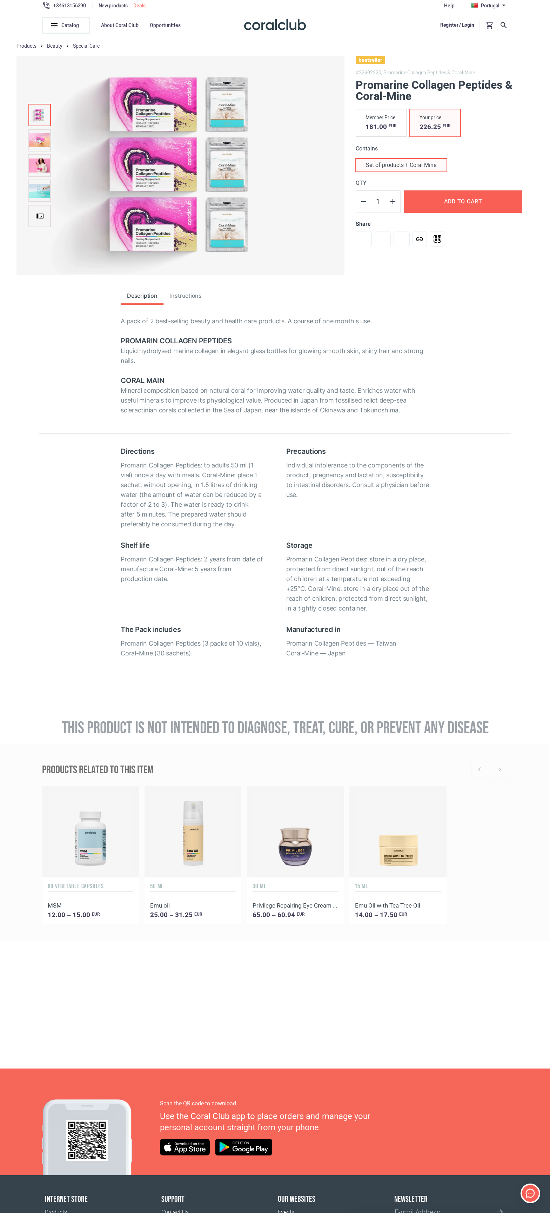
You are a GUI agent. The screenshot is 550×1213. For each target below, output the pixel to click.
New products (113, 5)
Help (449, 5)
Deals (139, 5)
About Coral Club (120, 25)
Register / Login (457, 25)
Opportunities (165, 25)
